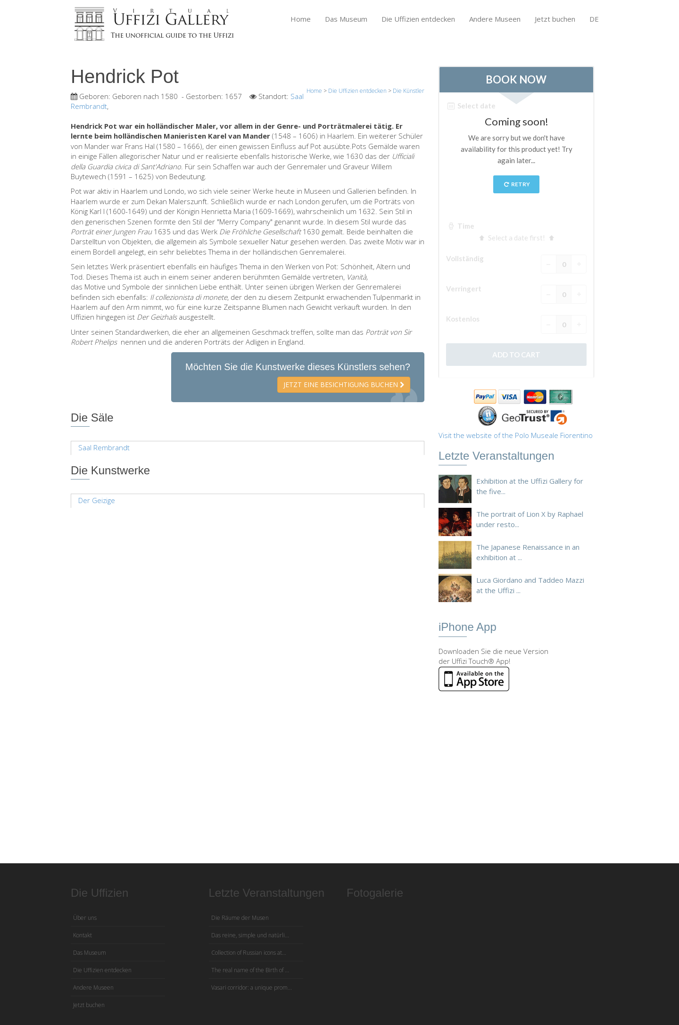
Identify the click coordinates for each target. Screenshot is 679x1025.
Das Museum (346, 19)
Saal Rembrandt (104, 447)
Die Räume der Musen (240, 918)
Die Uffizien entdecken (418, 19)
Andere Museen (495, 19)
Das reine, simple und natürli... (250, 935)
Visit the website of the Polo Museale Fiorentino (516, 435)
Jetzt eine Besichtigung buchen (343, 384)
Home (300, 19)
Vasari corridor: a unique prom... (251, 988)
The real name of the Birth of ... (250, 970)
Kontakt (82, 935)
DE (594, 19)
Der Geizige (96, 500)
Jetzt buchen (555, 19)
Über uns (85, 918)
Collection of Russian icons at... (248, 953)
